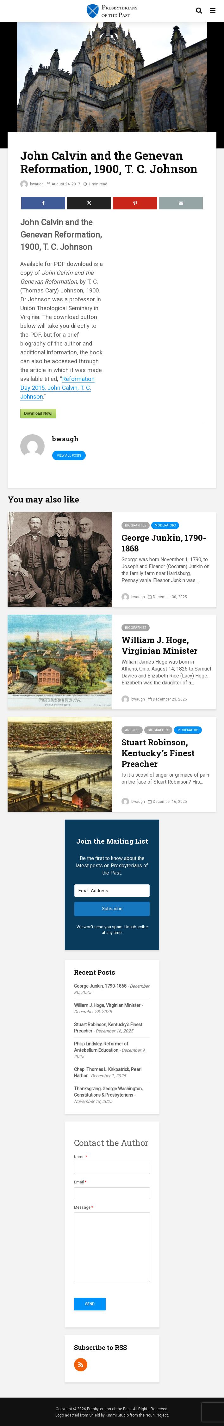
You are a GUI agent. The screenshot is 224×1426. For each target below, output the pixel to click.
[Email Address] (112, 890)
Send (90, 1304)
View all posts (69, 455)
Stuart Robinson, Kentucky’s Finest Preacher (158, 753)
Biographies (135, 525)
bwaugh (32, 184)
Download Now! (38, 413)
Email (80, 1182)
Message (83, 1207)
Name (80, 1157)
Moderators (165, 525)
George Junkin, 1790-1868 (163, 543)
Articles (132, 730)
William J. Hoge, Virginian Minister (159, 645)
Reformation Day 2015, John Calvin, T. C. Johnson (57, 388)
